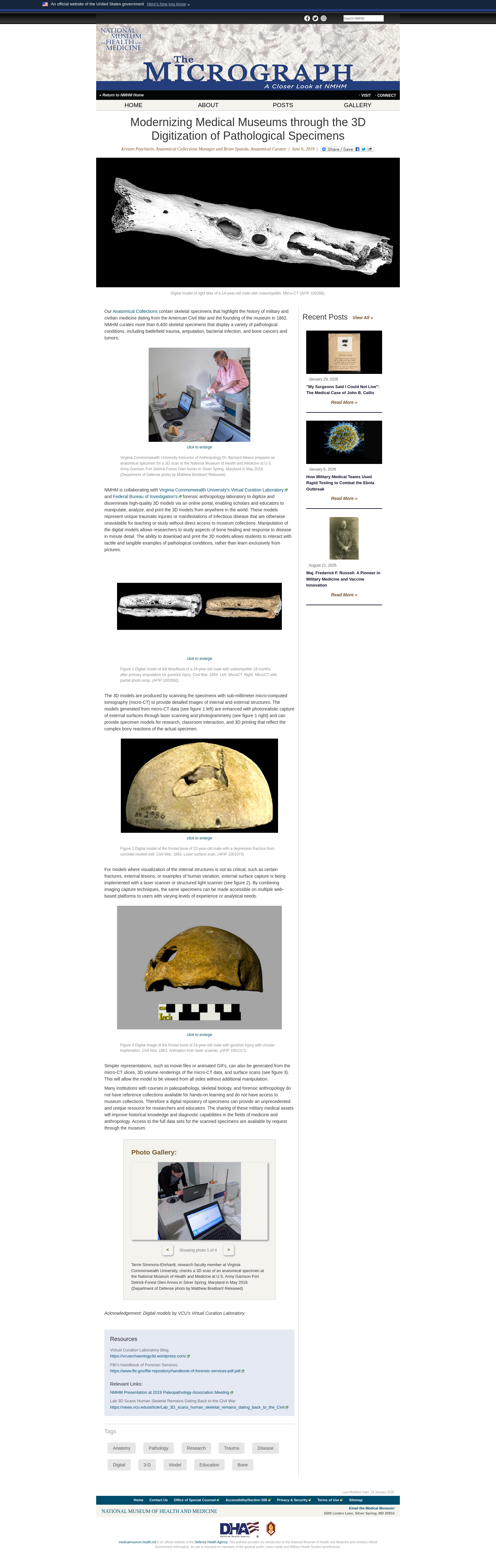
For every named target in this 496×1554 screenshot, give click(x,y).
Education (209, 1464)
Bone (243, 1464)
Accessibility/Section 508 (246, 1500)
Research (196, 1448)
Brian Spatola (236, 149)
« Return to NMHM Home (121, 95)
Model (175, 1464)
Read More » (344, 402)
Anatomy (121, 1448)
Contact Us (158, 1500)
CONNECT (386, 95)
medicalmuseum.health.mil (137, 1542)
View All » (363, 317)
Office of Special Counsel (195, 1500)
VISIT (366, 95)
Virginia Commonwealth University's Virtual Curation (223, 489)
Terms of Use (328, 1500)
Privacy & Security (292, 1500)
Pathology (158, 1448)
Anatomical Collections (135, 311)
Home (139, 1500)
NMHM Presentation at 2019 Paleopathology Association (171, 1392)
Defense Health (211, 1542)
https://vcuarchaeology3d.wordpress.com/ (150, 1356)
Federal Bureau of (147, 496)
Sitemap (356, 1500)
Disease (265, 1448)
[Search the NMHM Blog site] (364, 18)
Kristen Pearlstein (137, 149)
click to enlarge (199, 447)
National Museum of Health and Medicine (159, 1511)
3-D (147, 1464)
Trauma (231, 1448)
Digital (119, 1464)
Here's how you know (166, 4)
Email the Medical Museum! (371, 1508)
